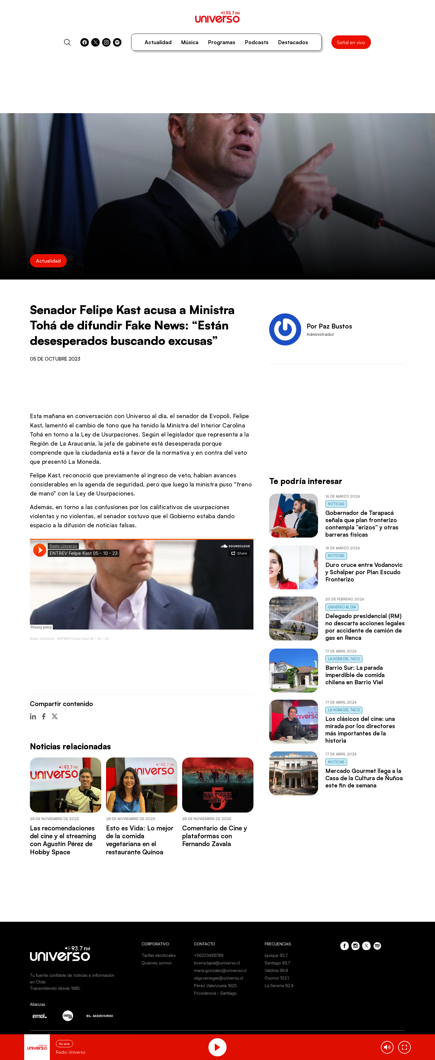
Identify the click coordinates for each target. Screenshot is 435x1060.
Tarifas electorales (159, 955)
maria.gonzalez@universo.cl (220, 970)
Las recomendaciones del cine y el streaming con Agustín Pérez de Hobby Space (63, 840)
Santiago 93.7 (277, 962)
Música (189, 42)
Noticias (336, 504)
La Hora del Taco (344, 659)
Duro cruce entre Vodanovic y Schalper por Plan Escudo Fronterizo (364, 572)
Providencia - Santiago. (215, 993)
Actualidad (158, 42)
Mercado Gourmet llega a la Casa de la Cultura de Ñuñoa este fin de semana (364, 778)
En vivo (64, 1043)
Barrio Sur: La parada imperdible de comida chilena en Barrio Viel (355, 675)
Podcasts (257, 42)
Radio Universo (42, 638)
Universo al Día (342, 607)
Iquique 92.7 (276, 955)
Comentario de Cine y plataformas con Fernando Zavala (214, 836)
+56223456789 (208, 955)
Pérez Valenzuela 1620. (216, 985)
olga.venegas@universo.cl (218, 977)
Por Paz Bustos (329, 326)
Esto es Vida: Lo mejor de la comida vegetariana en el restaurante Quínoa (139, 840)
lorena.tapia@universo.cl (217, 962)
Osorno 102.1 (277, 977)
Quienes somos (157, 962)
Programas (221, 42)
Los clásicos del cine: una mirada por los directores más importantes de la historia (360, 729)
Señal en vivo (351, 42)
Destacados (293, 42)
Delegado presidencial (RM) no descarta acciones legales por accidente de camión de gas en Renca (365, 626)
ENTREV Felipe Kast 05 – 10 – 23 (83, 638)
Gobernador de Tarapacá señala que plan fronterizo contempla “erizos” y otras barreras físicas (361, 523)
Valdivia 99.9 (276, 970)
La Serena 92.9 (279, 985)
